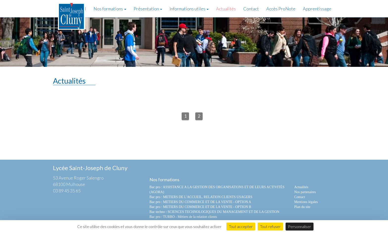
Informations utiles (189, 8)
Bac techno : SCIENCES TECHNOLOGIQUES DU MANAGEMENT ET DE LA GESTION (214, 212)
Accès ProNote (280, 8)
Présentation (148, 8)
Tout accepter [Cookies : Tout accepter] (241, 226)
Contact (251, 8)
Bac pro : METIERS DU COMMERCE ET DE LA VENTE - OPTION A (200, 202)
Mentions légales (306, 202)
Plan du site (302, 207)
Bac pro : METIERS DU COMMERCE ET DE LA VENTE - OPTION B (200, 207)
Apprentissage (317, 8)
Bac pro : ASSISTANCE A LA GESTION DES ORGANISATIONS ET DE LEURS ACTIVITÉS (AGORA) (216, 189)
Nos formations (110, 8)
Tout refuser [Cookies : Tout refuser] (270, 226)
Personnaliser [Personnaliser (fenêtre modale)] (299, 226)
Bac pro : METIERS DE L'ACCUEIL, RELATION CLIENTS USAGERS (200, 197)
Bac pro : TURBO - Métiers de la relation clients (183, 217)
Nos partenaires (305, 192)
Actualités (226, 8)
